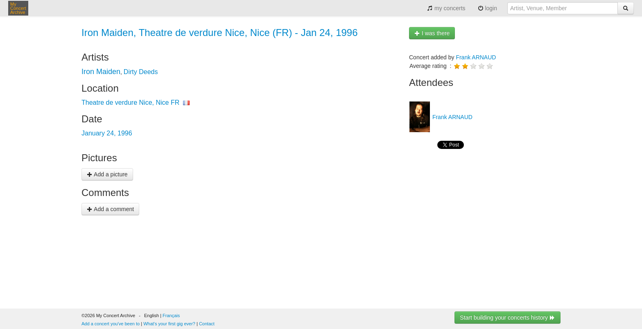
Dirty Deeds (141, 71)
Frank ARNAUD (476, 57)
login (487, 8)
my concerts (446, 8)
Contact (207, 323)
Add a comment (110, 209)
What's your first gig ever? (169, 323)
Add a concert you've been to (110, 323)
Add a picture (107, 174)
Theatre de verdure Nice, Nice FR (130, 102)
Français (171, 315)
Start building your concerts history (507, 317)
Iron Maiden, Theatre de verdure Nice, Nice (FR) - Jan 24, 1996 (219, 32)
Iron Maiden (100, 72)
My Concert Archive (18, 8)
